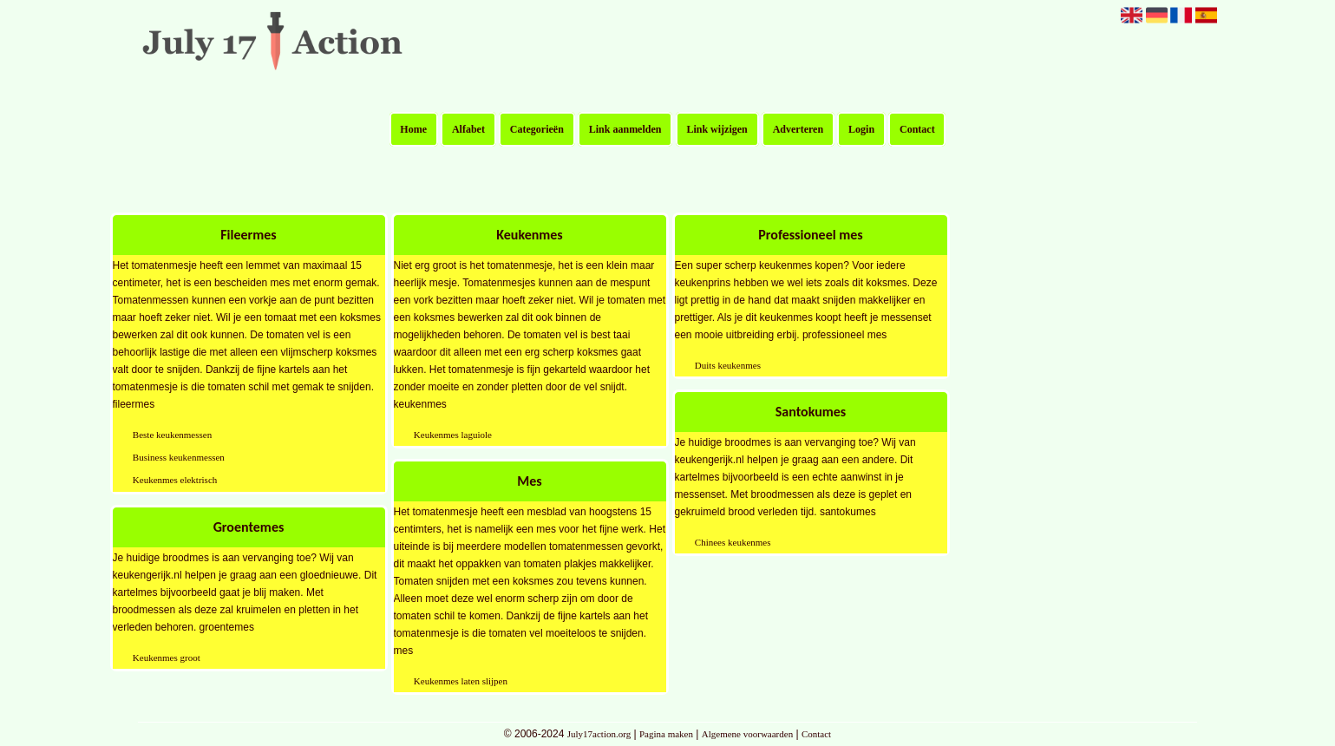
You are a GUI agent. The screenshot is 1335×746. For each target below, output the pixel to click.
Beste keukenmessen (172, 434)
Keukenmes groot (166, 657)
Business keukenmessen (179, 457)
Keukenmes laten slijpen (460, 681)
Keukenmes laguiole (453, 434)
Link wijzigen (716, 129)
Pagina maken (666, 734)
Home (413, 129)
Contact (917, 129)
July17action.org (599, 734)
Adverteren (798, 129)
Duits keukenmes (728, 365)
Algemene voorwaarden (747, 734)
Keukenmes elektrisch (175, 479)
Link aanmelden (625, 129)
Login (861, 129)
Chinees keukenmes (733, 542)
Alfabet (468, 129)
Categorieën (537, 129)
